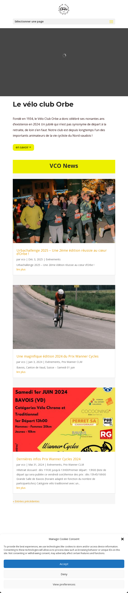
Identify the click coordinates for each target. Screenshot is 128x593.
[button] (122, 539)
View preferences (64, 584)
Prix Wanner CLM (71, 362)
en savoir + (23, 147)
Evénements (53, 259)
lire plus (21, 269)
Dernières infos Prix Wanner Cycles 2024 (48, 459)
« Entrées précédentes (26, 501)
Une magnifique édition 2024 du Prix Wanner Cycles (57, 356)
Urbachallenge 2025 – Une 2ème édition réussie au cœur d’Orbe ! (61, 252)
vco (23, 259)
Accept (64, 564)
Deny (64, 574)
